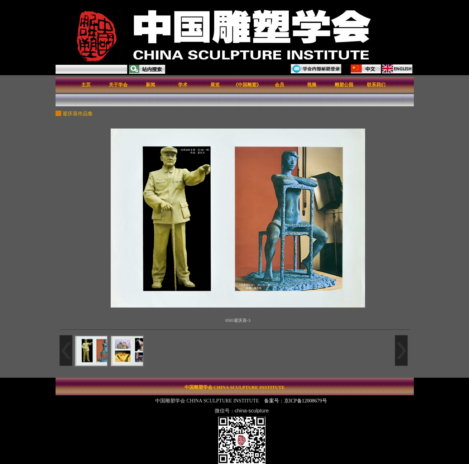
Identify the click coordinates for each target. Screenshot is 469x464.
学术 (182, 84)
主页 (86, 84)
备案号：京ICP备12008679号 (296, 400)
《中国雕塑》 (247, 84)
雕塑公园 (344, 84)
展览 (215, 84)
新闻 (150, 84)
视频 (311, 84)
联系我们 (376, 84)
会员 (279, 84)
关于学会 (118, 84)
